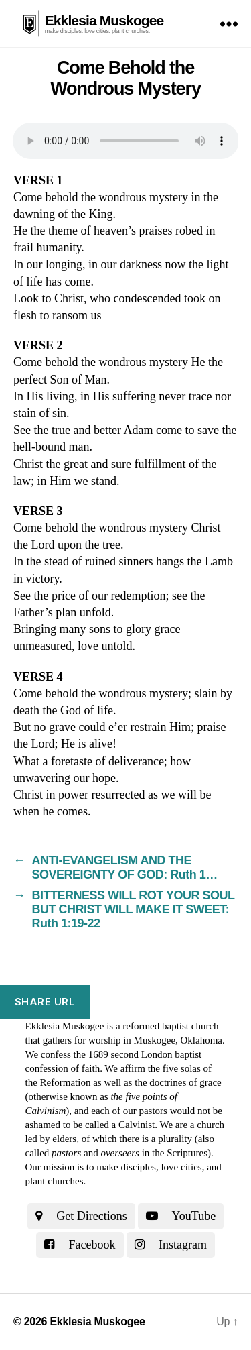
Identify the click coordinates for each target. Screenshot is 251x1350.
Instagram (171, 1244)
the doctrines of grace (178, 1082)
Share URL (45, 1001)
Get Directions (81, 1216)
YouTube (181, 1216)
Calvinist (136, 1124)
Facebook (79, 1244)
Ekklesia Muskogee (104, 20)
